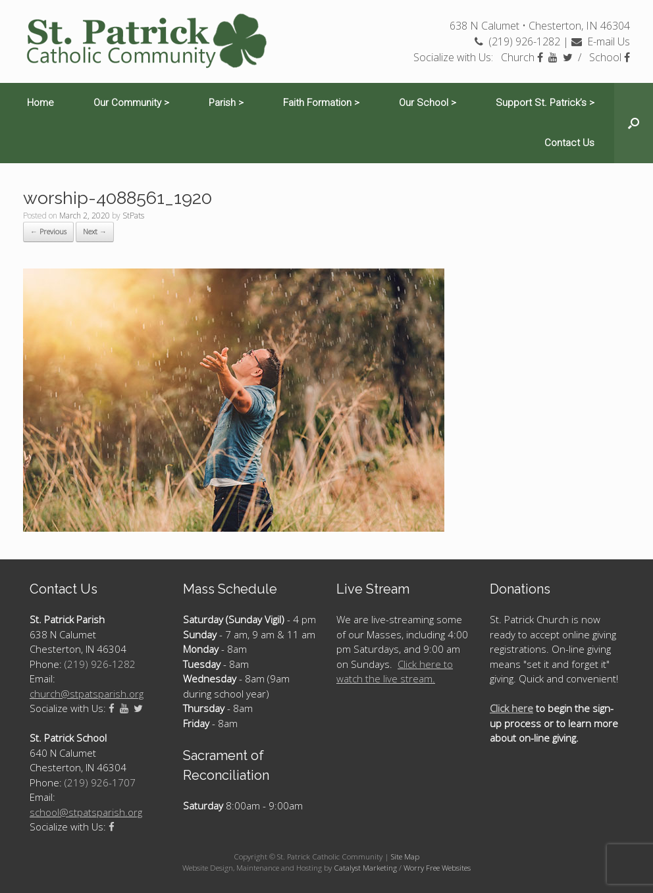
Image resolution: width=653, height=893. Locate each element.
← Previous (48, 231)
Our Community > (131, 103)
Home (40, 103)
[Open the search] (633, 123)
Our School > (427, 103)
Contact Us (569, 143)
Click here (511, 708)
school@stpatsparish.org (86, 812)
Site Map (405, 856)
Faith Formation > (321, 103)
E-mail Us (600, 41)
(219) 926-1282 (517, 41)
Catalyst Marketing (365, 868)
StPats (133, 215)
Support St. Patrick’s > (545, 103)
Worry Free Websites (437, 868)
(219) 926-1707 (100, 782)
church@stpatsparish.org (87, 693)
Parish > (226, 103)
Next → (95, 231)
